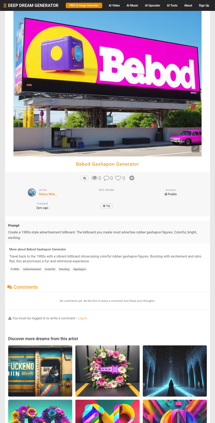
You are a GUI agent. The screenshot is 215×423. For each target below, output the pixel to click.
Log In (82, 318)
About (188, 5)
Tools (172, 5)
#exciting (64, 269)
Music (132, 5)
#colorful (50, 269)
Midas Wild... (48, 194)
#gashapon (79, 269)
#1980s (15, 269)
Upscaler (152, 5)
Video (114, 5)
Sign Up (204, 5)
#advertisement (32, 269)
